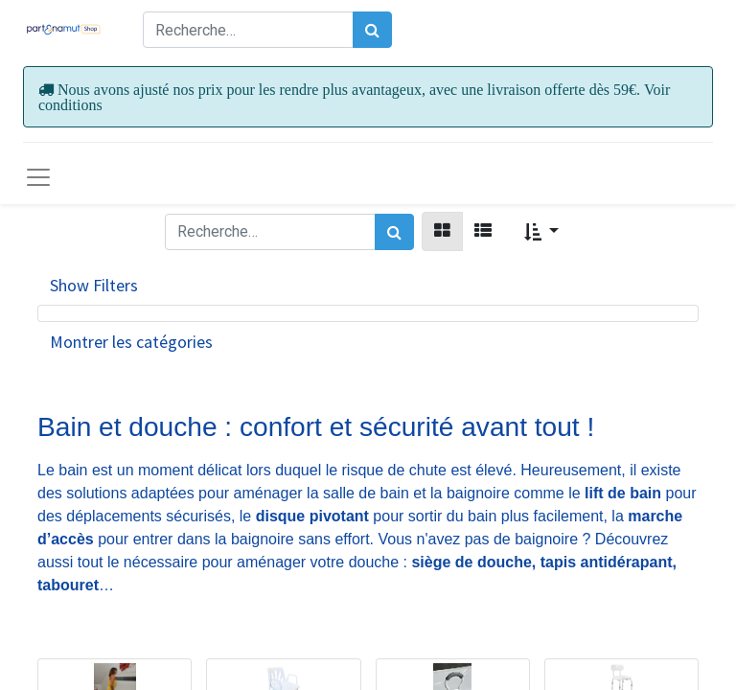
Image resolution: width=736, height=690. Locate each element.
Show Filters (94, 285)
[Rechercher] (372, 30)
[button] (542, 231)
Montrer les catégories (131, 342)
